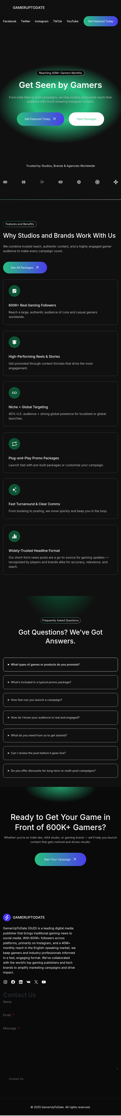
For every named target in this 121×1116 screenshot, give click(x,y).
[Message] (60, 1051)
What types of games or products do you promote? (45, 665)
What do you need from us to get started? (39, 735)
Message (11, 1029)
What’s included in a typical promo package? (41, 682)
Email (8, 1015)
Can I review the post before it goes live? (38, 753)
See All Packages (22, 267)
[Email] (60, 1020)
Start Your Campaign (57, 859)
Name (7, 1002)
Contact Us (16, 1079)
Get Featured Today (100, 21)
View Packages (87, 119)
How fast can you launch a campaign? (36, 700)
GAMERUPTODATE (30, 7)
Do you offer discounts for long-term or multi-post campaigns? (53, 771)
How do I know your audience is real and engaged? (45, 718)
